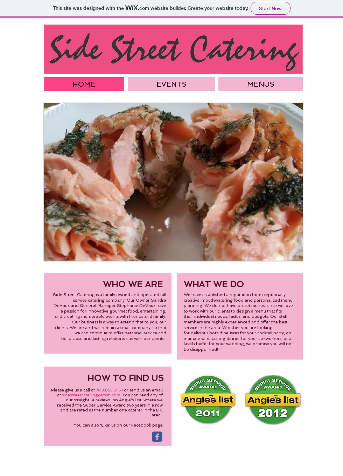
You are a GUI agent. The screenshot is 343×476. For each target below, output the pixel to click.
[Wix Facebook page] (157, 436)
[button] (173, 182)
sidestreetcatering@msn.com (91, 395)
